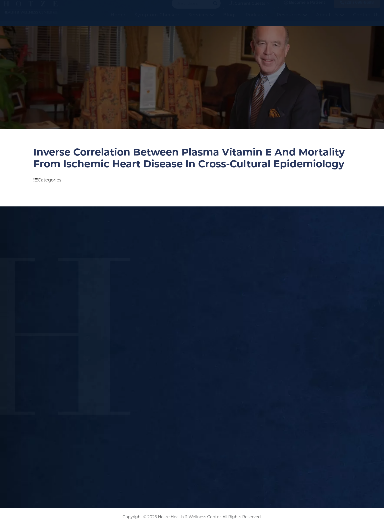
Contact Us (366, 20)
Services (201, 20)
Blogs (230, 20)
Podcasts (257, 20)
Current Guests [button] (247, 8)
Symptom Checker (157, 20)
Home (118, 20)
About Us (330, 20)
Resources (292, 20)
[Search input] (194, 8)
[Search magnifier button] (215, 8)
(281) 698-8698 (357, 8)
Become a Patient (304, 8)
